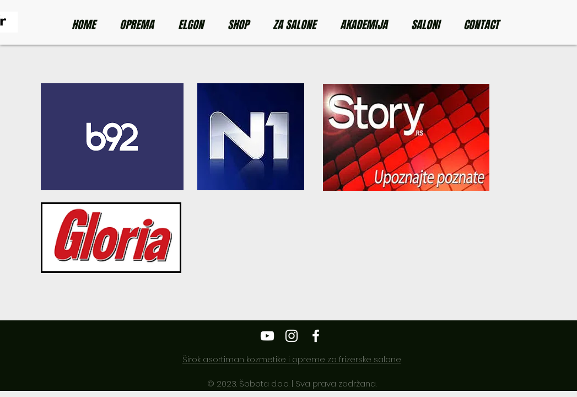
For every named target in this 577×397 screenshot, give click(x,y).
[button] (242, 25)
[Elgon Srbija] (267, 336)
